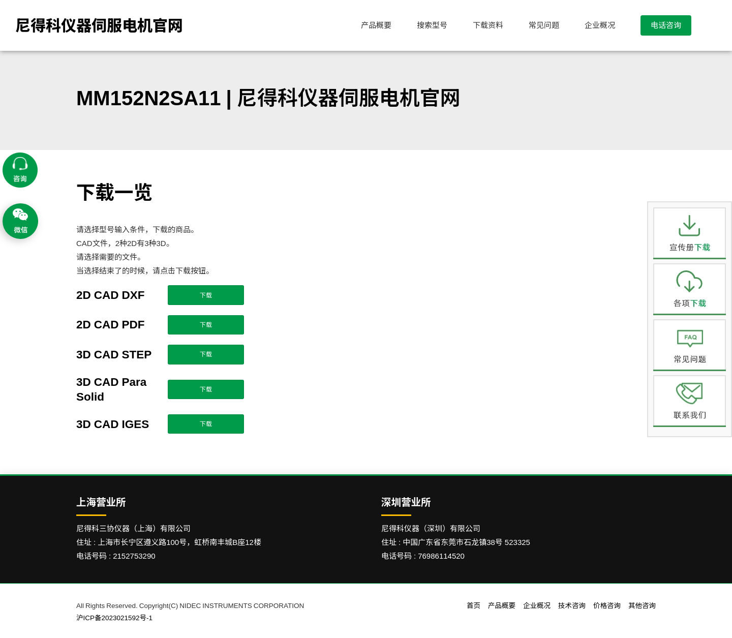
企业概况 (600, 25)
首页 (473, 605)
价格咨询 (607, 605)
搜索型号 (432, 25)
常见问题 (544, 25)
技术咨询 (572, 605)
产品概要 (376, 25)
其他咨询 (642, 605)
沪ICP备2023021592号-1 (114, 617)
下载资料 (488, 25)
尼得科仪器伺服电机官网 (99, 25)
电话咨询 (666, 25)
